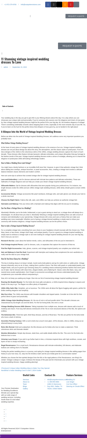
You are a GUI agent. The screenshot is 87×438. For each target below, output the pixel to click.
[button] (43, 16)
